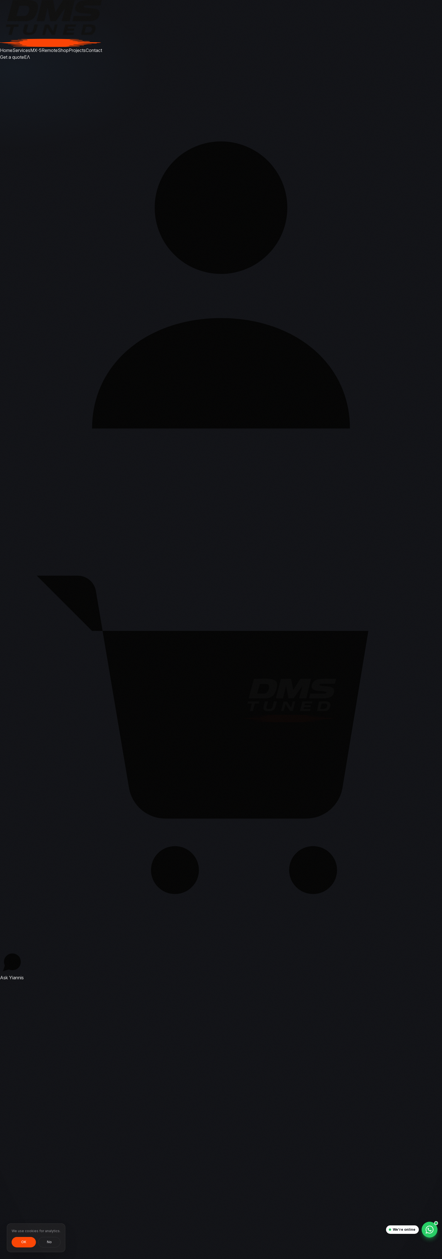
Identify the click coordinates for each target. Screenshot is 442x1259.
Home (6, 50)
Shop (63, 50)
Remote (50, 50)
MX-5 (36, 50)
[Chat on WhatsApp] (429, 1230)
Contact (94, 50)
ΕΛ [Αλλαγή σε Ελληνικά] (27, 57)
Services (21, 50)
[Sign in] (221, 281)
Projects (77, 50)
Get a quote (12, 57)
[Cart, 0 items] (221, 723)
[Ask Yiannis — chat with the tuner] (12, 965)
